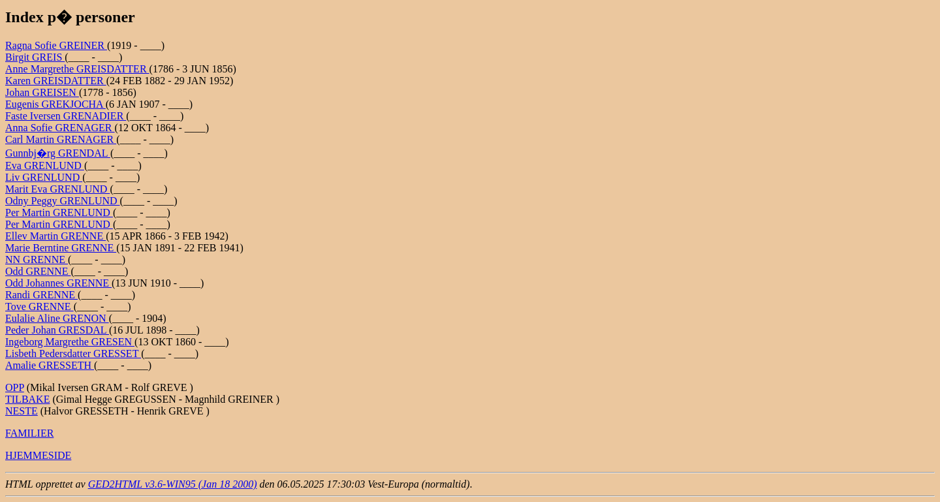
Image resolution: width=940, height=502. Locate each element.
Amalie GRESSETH (49, 365)
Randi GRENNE (41, 294)
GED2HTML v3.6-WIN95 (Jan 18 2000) (172, 484)
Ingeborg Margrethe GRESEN (69, 341)
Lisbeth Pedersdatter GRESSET (73, 353)
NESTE (21, 410)
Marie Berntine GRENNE (60, 247)
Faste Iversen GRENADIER (65, 115)
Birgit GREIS (35, 57)
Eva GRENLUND (44, 165)
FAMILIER (29, 433)
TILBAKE (27, 399)
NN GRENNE (36, 259)
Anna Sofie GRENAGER (60, 127)
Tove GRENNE (39, 306)
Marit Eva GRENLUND (57, 189)
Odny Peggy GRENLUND (62, 200)
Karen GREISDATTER (55, 80)
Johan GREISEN (42, 92)
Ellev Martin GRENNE (55, 236)
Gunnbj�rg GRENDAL (57, 153)
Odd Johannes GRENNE (58, 283)
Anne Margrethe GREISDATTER (77, 68)
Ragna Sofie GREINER (56, 45)
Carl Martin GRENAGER (60, 139)
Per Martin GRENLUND (59, 212)
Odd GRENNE (37, 271)
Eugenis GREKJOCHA (55, 104)
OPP (14, 387)
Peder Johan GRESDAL (57, 330)
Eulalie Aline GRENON (57, 318)
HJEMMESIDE (38, 455)
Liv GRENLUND (43, 177)
